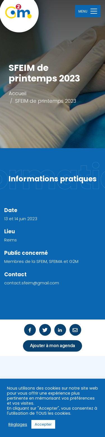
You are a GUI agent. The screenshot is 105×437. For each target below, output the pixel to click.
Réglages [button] (17, 424)
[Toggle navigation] (88, 11)
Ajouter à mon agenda (52, 345)
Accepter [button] (43, 424)
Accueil (17, 93)
